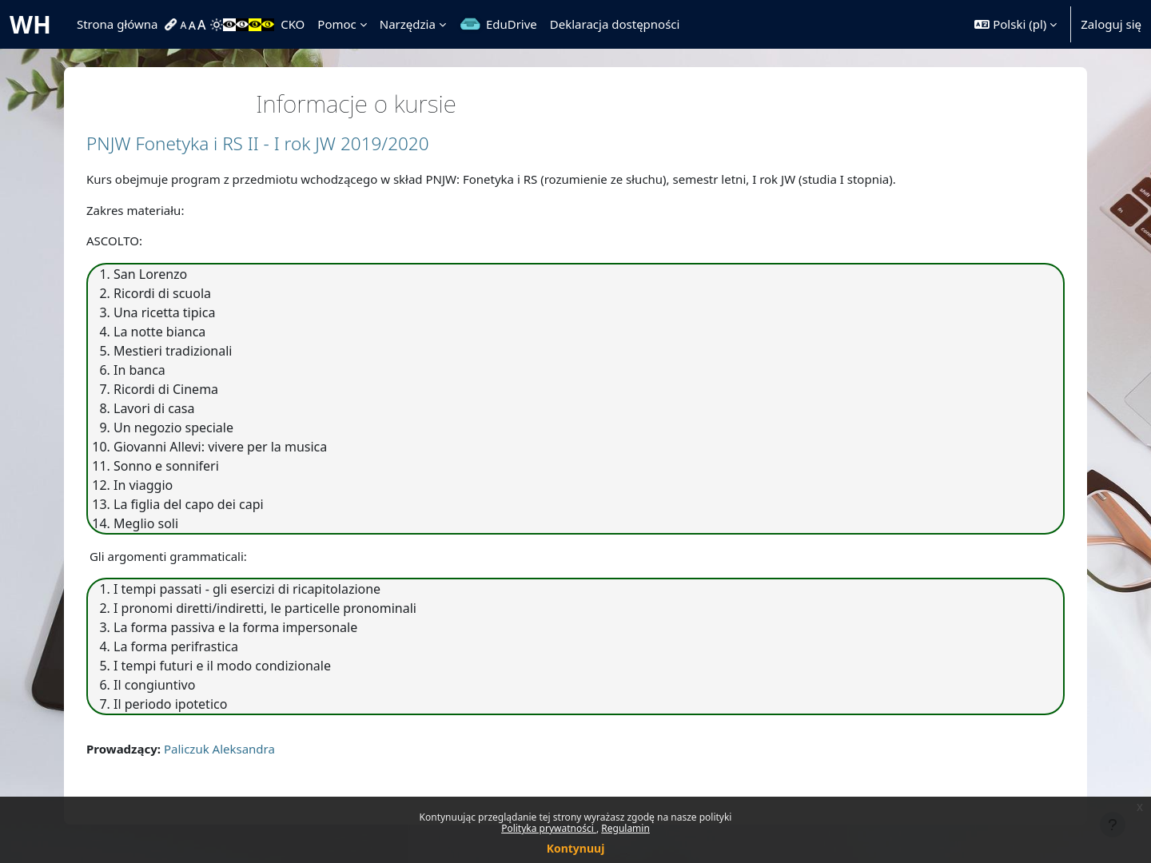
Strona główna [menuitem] (117, 24)
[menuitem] (173, 25)
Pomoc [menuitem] (336, 24)
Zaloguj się (1111, 24)
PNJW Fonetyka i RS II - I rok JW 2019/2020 (257, 143)
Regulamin (625, 828)
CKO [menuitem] (293, 24)
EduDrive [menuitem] (511, 24)
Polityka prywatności (548, 828)
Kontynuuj (576, 848)
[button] (1015, 24)
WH (30, 24)
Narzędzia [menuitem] (408, 24)
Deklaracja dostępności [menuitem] (615, 24)
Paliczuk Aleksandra (219, 749)
